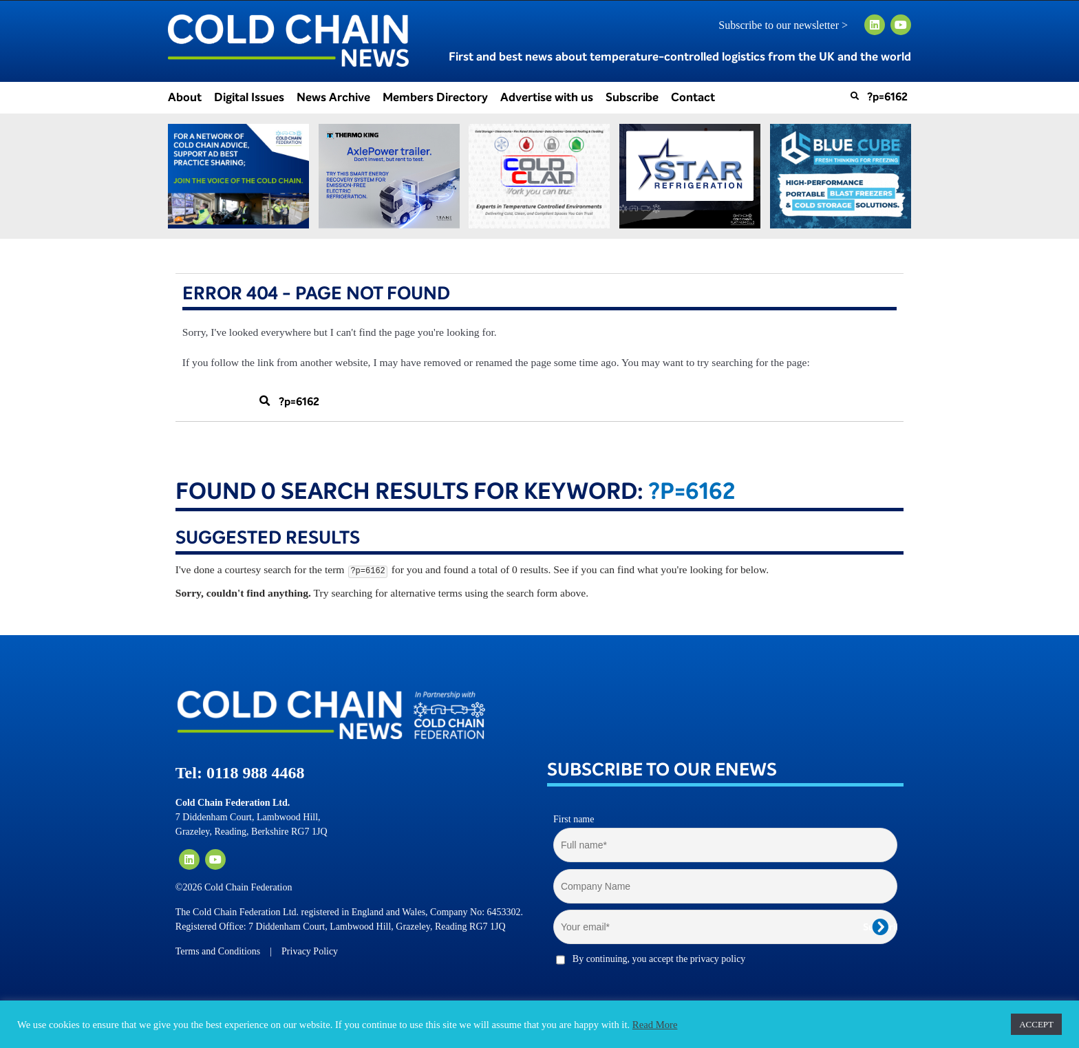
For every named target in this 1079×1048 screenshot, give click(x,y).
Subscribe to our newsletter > (788, 25)
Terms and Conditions (217, 951)
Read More (655, 1024)
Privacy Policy (309, 951)
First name (574, 819)
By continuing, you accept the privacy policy (659, 959)
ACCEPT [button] (1036, 1024)
